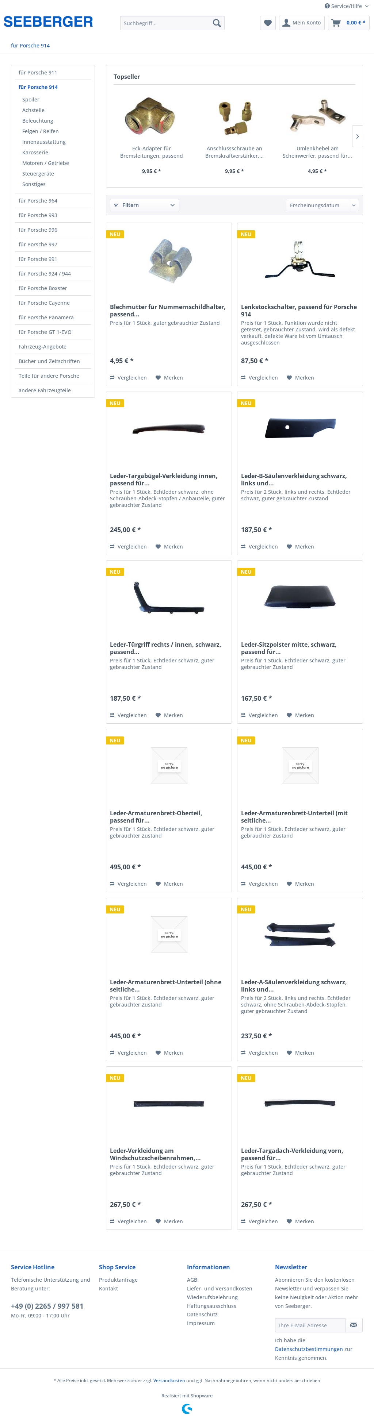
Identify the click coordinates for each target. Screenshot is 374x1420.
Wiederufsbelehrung (212, 1297)
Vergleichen (128, 377)
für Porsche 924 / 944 (45, 273)
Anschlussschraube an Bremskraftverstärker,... (234, 152)
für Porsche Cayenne (44, 302)
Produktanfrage (118, 1279)
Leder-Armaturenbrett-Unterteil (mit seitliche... (294, 816)
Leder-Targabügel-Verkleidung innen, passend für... (164, 479)
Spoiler (30, 99)
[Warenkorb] (349, 23)
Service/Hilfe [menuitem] (344, 6)
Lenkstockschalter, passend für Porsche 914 (299, 310)
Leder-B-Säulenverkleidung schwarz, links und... (294, 479)
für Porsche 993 (38, 215)
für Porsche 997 (38, 244)
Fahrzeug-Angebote (42, 346)
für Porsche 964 (38, 200)
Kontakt (108, 1288)
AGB (192, 1279)
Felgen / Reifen (40, 131)
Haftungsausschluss (211, 1305)
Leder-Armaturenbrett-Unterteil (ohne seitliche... (165, 985)
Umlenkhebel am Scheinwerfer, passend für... (317, 152)
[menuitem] (172, 23)
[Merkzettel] (268, 23)
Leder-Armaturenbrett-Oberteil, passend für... (156, 816)
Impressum (201, 1323)
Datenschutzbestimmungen (309, 1349)
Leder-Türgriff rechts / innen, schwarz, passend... (165, 648)
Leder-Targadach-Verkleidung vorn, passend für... (292, 1154)
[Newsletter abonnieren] (354, 1325)
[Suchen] (217, 23)
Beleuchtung (37, 120)
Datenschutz (202, 1314)
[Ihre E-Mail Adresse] (310, 1325)
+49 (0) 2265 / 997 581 (47, 1306)
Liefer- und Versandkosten (219, 1288)
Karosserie (35, 152)
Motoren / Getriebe (45, 162)
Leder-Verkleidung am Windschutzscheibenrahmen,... (155, 1154)
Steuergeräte (38, 173)
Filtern (126, 204)
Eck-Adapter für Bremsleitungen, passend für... (151, 152)
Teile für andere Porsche (49, 375)
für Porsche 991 (38, 258)
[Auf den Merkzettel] (169, 377)
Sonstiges (34, 184)
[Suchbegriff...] (172, 23)
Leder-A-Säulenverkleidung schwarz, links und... (294, 985)
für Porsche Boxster (43, 288)
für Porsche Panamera (46, 317)
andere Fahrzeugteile (45, 390)
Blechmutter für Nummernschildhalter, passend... (168, 310)
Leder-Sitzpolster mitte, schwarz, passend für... (289, 648)
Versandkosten (169, 1380)
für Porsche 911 (38, 72)
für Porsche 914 (38, 87)
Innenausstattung (44, 141)
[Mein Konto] (302, 23)
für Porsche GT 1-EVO (45, 331)
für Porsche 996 (38, 229)
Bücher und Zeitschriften (49, 361)
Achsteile (33, 110)
